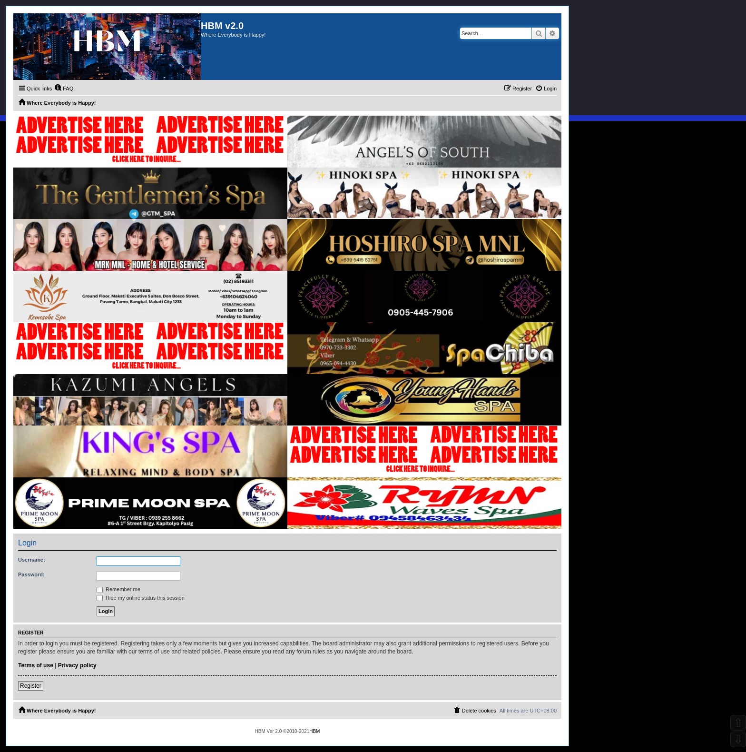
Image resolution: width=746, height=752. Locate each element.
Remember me (118, 589)
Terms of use (35, 665)
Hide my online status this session (141, 598)
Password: (31, 574)
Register (30, 686)
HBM (314, 731)
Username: (31, 560)
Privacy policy (77, 665)
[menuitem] (63, 88)
